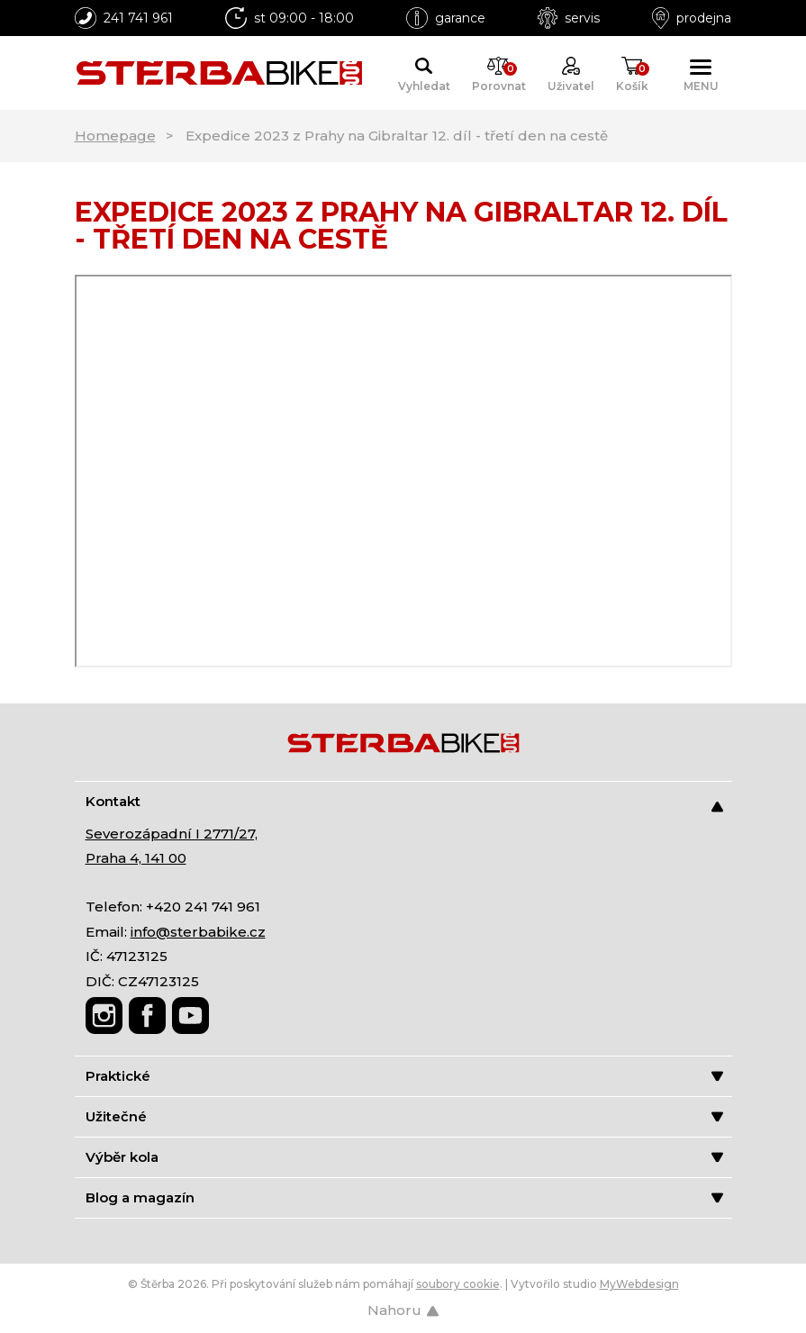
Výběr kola (404, 1156)
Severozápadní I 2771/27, (172, 833)
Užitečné (404, 1116)
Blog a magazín (404, 1197)
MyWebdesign (639, 1284)
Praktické (404, 1075)
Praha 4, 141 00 (136, 857)
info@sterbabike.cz (198, 931)
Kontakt (404, 802)
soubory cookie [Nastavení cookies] (458, 1284)
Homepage (115, 135)
